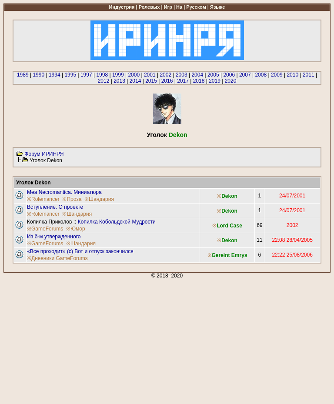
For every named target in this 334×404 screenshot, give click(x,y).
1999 (118, 75)
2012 (104, 81)
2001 (150, 75)
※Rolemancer (43, 199)
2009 (277, 75)
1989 (23, 75)
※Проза (71, 199)
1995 (70, 75)
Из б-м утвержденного (53, 237)
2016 (167, 81)
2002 (165, 75)
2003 (181, 75)
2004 (197, 75)
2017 (183, 81)
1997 (86, 75)
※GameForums (45, 229)
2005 (213, 75)
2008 (261, 75)
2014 (135, 81)
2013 (119, 81)
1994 (54, 75)
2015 (151, 81)
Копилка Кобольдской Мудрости (117, 222)
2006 (229, 75)
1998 (102, 75)
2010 (292, 75)
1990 (38, 75)
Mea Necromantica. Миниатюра (64, 192)
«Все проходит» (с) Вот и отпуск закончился (80, 251)
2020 (231, 81)
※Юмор (75, 229)
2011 (308, 75)
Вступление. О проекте (55, 207)
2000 (134, 75)
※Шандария (99, 199)
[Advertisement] (167, 340)
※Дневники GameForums (57, 258)
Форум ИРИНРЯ (43, 154)
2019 (214, 81)
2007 (245, 75)
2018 (199, 81)
